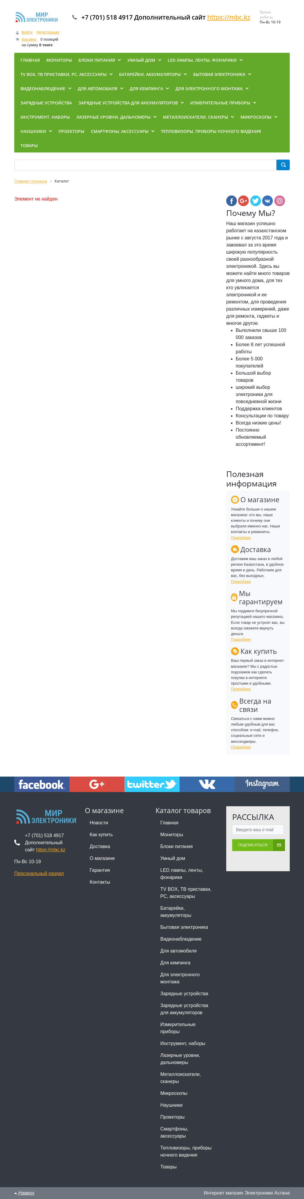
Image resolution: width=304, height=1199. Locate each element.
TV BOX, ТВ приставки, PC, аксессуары (185, 893)
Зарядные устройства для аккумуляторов (184, 1009)
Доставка (100, 846)
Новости (99, 822)
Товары (168, 1166)
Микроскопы (173, 1093)
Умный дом (172, 858)
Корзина (29, 39)
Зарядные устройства (184, 993)
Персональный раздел (39, 873)
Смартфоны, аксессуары (174, 1132)
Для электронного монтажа (180, 978)
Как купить (101, 834)
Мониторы (171, 834)
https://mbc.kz (228, 17)
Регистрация (48, 32)
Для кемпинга (175, 962)
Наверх (24, 1192)
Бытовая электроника (184, 927)
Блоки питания (176, 846)
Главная (169, 822)
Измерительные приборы (178, 1028)
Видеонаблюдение (181, 939)
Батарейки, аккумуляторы (175, 912)
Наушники (171, 1105)
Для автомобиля (178, 950)
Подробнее (241, 537)
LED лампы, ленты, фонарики (181, 874)
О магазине (102, 858)
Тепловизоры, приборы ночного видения (186, 1151)
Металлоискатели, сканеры (180, 1078)
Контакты (100, 882)
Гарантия (100, 870)
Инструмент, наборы (182, 1043)
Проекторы (172, 1117)
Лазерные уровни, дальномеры (180, 1059)
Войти (27, 32)
